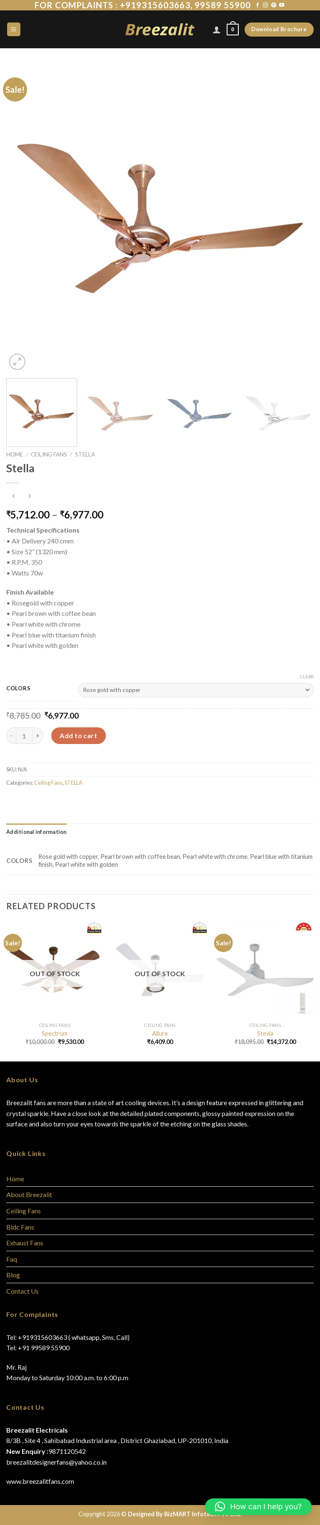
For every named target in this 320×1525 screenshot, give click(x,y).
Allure (160, 1033)
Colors (18, 689)
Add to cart (78, 735)
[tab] (36, 831)
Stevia (265, 1033)
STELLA (85, 454)
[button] (258, 1506)
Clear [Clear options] (307, 676)
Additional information (36, 831)
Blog (13, 1275)
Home (14, 454)
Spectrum (55, 1033)
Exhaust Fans (24, 1243)
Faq (11, 1259)
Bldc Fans (20, 1227)
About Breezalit (29, 1194)
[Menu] (14, 29)
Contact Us (22, 1291)
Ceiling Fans (49, 454)
